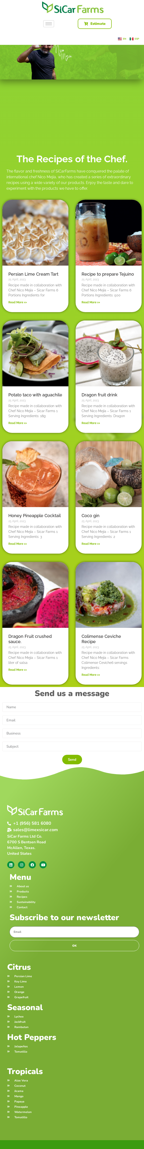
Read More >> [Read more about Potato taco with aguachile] (17, 423)
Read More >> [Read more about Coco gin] (91, 544)
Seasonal (25, 1007)
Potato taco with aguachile (35, 394)
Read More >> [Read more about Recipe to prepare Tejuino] (91, 302)
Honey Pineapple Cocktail (34, 515)
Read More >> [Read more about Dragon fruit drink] (91, 423)
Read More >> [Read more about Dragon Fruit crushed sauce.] (17, 670)
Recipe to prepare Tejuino (108, 274)
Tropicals (25, 1071)
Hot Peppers (31, 1037)
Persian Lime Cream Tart (33, 274)
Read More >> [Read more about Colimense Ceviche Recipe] (91, 675)
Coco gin (91, 515)
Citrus (19, 967)
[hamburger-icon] (48, 23)
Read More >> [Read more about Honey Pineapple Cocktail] (17, 544)
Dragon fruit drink (99, 394)
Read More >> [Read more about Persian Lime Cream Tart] (17, 302)
